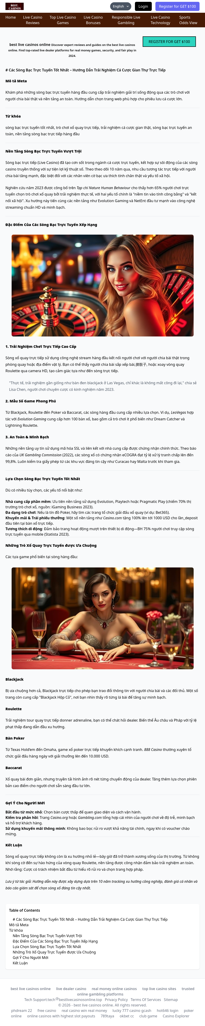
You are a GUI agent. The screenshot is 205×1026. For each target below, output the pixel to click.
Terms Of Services (146, 999)
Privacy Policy (116, 999)
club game (148, 1015)
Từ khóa (16, 930)
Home (10, 17)
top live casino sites (159, 988)
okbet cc (127, 1015)
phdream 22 (21, 1010)
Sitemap (171, 999)
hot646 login (167, 1010)
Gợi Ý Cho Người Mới (30, 957)
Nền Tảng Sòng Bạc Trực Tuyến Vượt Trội (47, 935)
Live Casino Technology (160, 20)
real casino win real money (84, 1010)
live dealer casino (71, 988)
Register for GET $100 (177, 6)
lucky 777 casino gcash (132, 1010)
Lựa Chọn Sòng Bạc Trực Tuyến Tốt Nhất (47, 946)
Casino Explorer (176, 1015)
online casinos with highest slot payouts (61, 1015)
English (121, 6)
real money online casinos (114, 988)
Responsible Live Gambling (126, 20)
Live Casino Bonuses (93, 20)
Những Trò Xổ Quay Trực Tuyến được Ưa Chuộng (54, 952)
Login (143, 6)
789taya (107, 1015)
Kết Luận (20, 963)
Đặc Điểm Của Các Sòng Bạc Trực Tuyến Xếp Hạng (55, 941)
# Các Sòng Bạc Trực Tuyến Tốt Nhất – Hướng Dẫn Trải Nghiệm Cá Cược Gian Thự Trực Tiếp (90, 919)
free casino (47, 1010)
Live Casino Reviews (32, 20)
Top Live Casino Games (63, 20)
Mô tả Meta (19, 924)
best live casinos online (31, 988)
